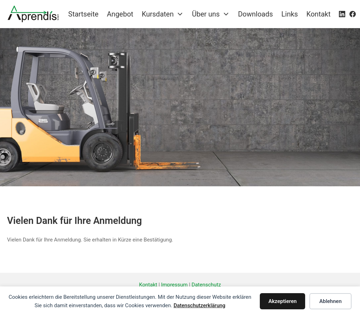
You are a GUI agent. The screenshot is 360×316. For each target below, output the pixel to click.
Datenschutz (206, 285)
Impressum (174, 285)
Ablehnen (330, 301)
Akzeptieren (282, 301)
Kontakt (148, 285)
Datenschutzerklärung (199, 305)
